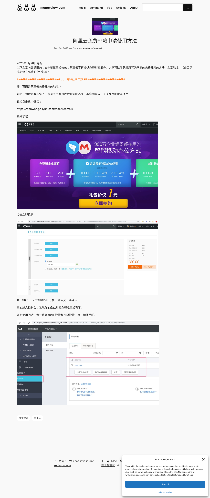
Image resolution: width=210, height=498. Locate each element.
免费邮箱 (23, 418)
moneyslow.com (52, 8)
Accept (165, 484)
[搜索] (187, 7)
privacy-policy (165, 492)
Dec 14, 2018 (61, 48)
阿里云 (37, 418)
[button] (203, 459)
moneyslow (85, 48)
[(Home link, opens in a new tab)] (26, 7)
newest (98, 48)
